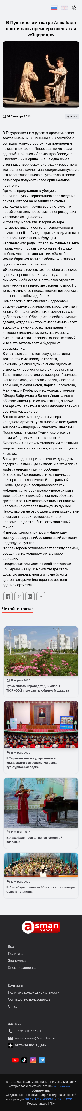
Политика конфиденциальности (33, 992)
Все (11, 946)
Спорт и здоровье (22, 967)
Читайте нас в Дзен (27, 1045)
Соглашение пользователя (29, 999)
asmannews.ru (63, 1086)
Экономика (17, 960)
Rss (14, 1024)
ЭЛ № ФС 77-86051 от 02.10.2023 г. (50, 1099)
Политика (15, 953)
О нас (12, 1006)
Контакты (15, 985)
